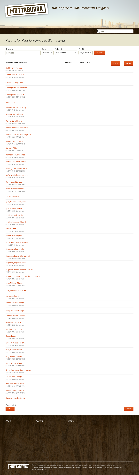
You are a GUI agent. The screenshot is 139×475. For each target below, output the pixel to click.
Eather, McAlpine (12, 196)
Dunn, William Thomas (15, 189)
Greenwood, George (14, 377)
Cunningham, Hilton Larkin (16, 94)
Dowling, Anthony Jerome (16, 161)
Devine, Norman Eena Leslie (17, 127)
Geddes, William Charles (15, 315)
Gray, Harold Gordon (14, 349)
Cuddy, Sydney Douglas (15, 74)
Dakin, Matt (10, 102)
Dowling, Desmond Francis (16, 168)
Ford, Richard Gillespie (14, 283)
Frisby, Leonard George (15, 310)
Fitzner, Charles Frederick (23, 276)
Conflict (81, 49)
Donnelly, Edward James (15, 155)
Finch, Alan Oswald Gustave (17, 242)
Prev (115, 63)
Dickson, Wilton (12, 148)
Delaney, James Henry (14, 114)
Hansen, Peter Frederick (15, 398)
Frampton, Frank (12, 296)
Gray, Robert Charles (14, 356)
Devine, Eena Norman (14, 121)
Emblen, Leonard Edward (16, 222)
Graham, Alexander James (16, 343)
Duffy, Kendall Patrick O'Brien (17, 175)
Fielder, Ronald (11, 229)
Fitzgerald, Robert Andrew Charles (19, 269)
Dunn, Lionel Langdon (14, 182)
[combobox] (48, 53)
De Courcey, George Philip (16, 107)
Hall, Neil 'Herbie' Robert (15, 383)
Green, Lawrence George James (18, 370)
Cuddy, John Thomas (14, 68)
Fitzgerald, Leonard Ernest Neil (18, 256)
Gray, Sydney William (14, 363)
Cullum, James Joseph (14, 82)
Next (128, 63)
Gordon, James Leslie (14, 329)
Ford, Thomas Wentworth (16, 291)
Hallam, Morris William (15, 390)
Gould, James (11, 336)
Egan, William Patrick (14, 208)
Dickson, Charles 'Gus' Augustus (18, 134)
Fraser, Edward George (15, 303)
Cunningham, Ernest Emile (16, 87)
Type (44, 49)
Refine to (59, 49)
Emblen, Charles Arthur (15, 215)
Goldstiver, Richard (13, 322)
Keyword (10, 49)
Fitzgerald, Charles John (15, 249)
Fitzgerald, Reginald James (16, 262)
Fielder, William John (14, 235)
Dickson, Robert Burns (14, 141)
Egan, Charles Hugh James (16, 201)
